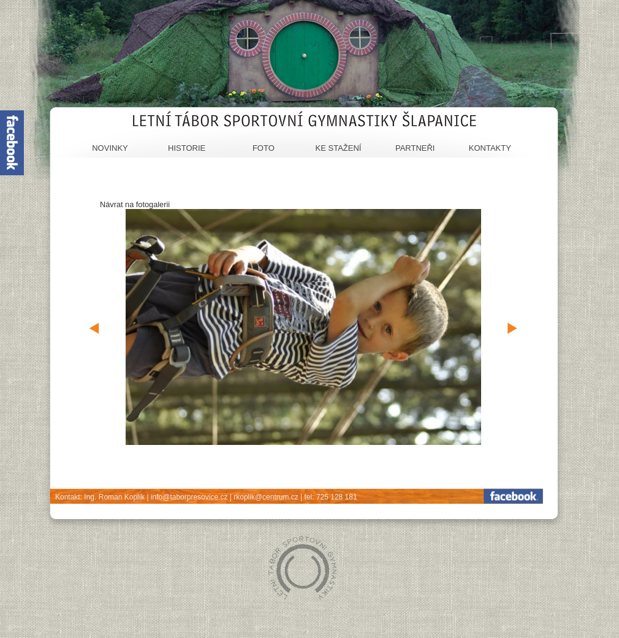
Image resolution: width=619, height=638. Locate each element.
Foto (264, 148)
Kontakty (490, 148)
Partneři (415, 148)
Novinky (110, 148)
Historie (186, 148)
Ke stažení (339, 148)
